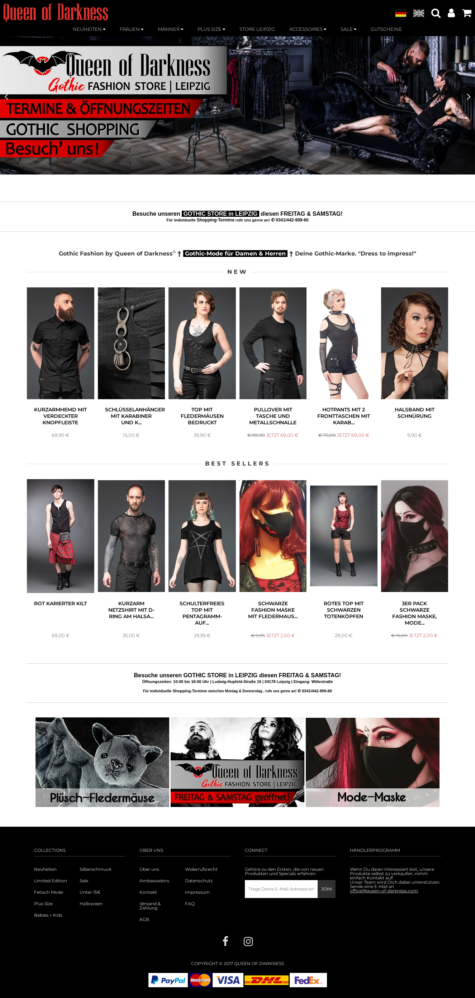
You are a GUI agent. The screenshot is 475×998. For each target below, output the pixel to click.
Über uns (149, 869)
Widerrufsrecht (201, 869)
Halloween (91, 904)
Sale (84, 881)
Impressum (197, 892)
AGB (144, 919)
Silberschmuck (95, 869)
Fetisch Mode (48, 892)
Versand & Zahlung (150, 906)
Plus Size (43, 904)
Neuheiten (45, 869)
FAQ (190, 904)
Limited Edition (50, 881)
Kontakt (148, 892)
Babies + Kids (48, 915)
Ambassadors (154, 881)
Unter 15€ (90, 892)
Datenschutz (199, 881)
